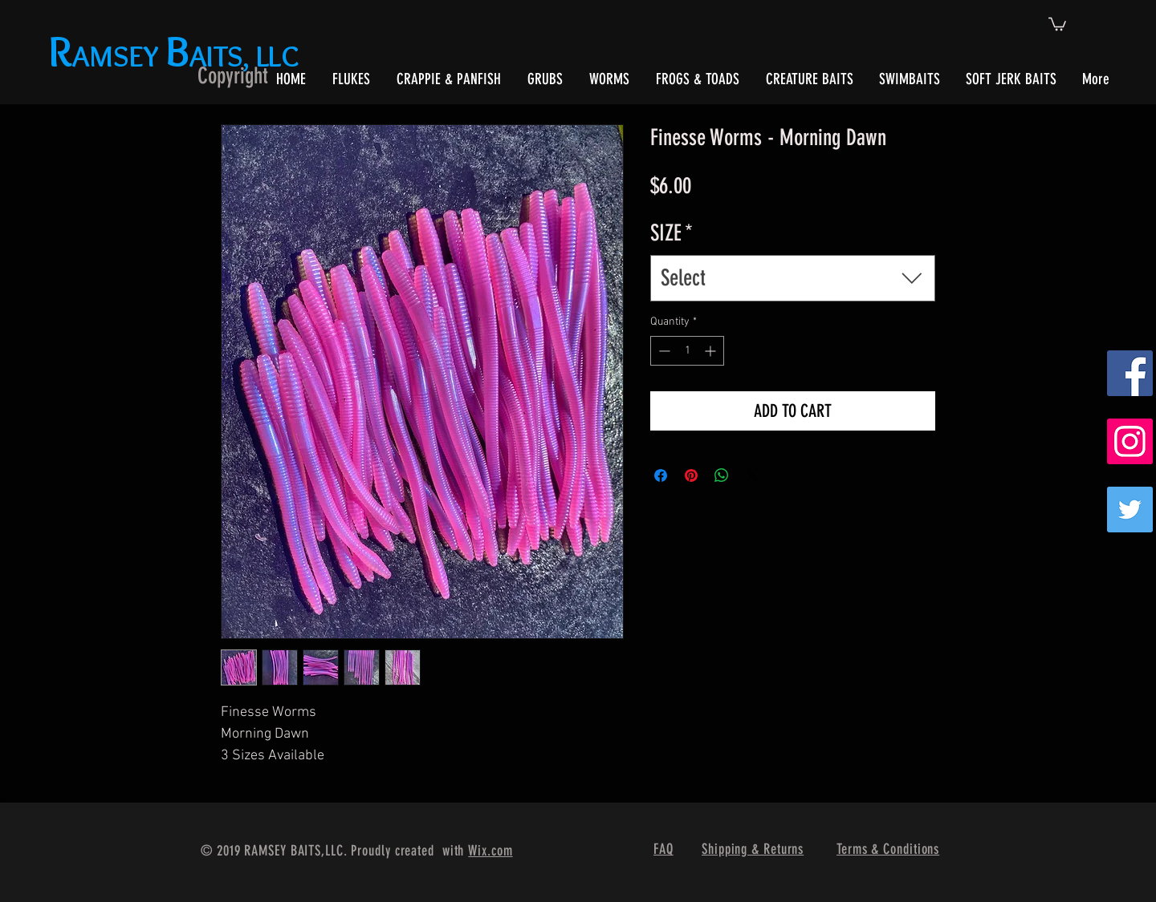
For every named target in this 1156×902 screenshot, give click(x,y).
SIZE (671, 233)
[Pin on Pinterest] (691, 475)
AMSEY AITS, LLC (177, 56)
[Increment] (712, 351)
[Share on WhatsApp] (721, 475)
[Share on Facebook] (660, 475)
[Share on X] (752, 475)
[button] (1057, 23)
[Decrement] (663, 351)
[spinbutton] (687, 351)
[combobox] (792, 278)
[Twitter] (1130, 509)
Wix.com (490, 851)
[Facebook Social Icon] (1130, 373)
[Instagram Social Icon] (1130, 441)
